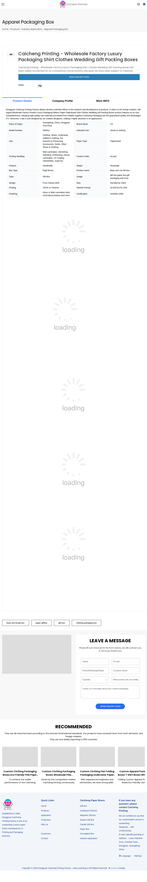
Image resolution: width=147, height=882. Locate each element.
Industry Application (32, 29)
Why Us (44, 825)
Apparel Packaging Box (56, 29)
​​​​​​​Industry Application (88, 839)
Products (15, 29)
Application (46, 816)
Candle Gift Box (87, 825)
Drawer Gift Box (87, 821)
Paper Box (84, 830)
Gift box (83, 807)
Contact (44, 839)
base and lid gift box (16, 623)
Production (46, 821)
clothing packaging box (86, 623)
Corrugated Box (87, 834)
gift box (61, 623)
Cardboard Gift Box (88, 811)
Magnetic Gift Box (88, 816)
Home (5, 29)
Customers (46, 834)
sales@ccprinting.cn (135, 835)
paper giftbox (41, 623)
